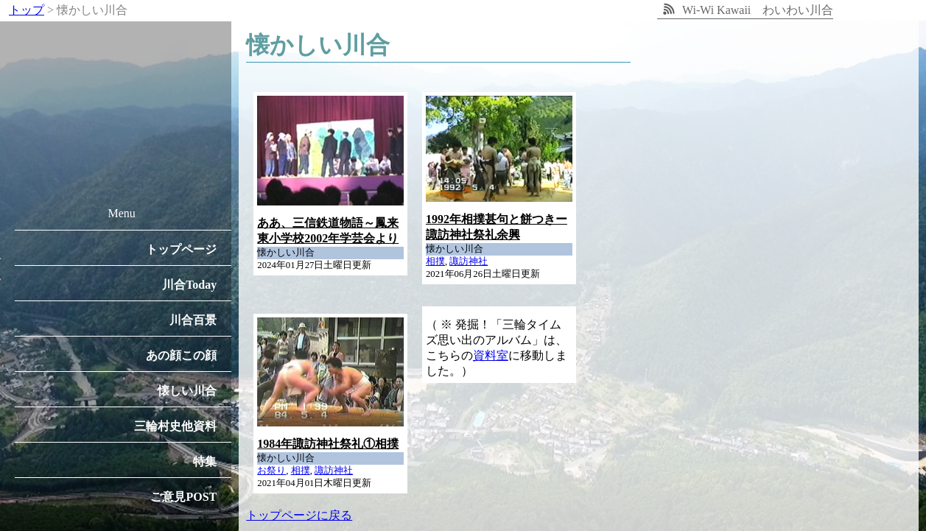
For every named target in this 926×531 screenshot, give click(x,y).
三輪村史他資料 (175, 426)
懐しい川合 (187, 390)
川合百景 (193, 320)
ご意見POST (183, 496)
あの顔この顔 (181, 355)
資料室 (490, 355)
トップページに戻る (299, 515)
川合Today (189, 284)
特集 (205, 461)
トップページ (181, 249)
